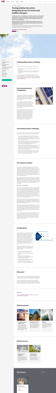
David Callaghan (19, 29)
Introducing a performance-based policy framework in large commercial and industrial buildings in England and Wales (27, 295)
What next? (3, 71)
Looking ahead (4, 70)
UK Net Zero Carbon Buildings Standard (25, 77)
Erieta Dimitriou (14, 29)
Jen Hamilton (25, 29)
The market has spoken (5, 68)
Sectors (12, 1)
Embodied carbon (20, 70)
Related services (4, 74)
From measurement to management (5, 65)
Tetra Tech (49, 1)
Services (8, 1)
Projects (17, 1)
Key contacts (4, 76)
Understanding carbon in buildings (5, 62)
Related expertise (4, 73)
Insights (21, 1)
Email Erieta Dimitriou (20, 390)
